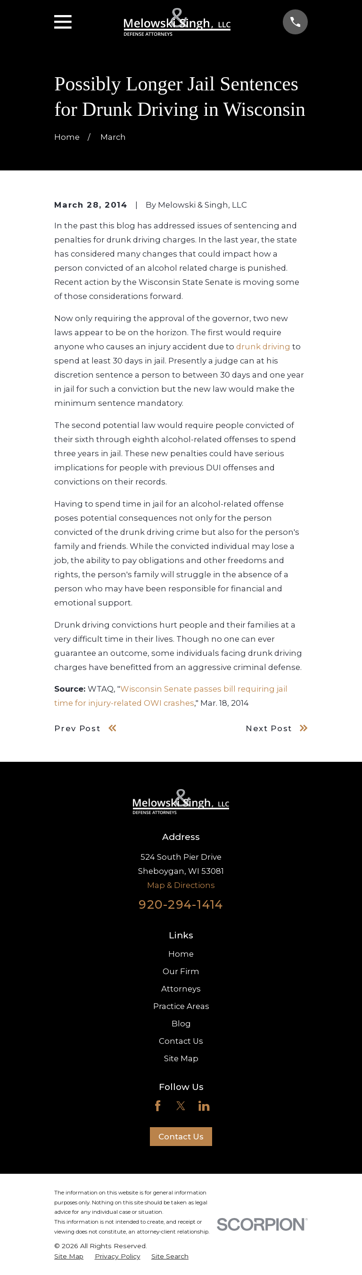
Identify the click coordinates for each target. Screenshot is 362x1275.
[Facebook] (157, 1105)
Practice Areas (181, 1006)
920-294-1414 (181, 904)
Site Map (181, 1058)
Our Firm (181, 971)
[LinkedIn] (203, 1105)
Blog (181, 1023)
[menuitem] (68, 1256)
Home (181, 954)
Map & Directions (181, 885)
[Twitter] (180, 1105)
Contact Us (181, 1041)
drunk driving (263, 346)
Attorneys (181, 988)
